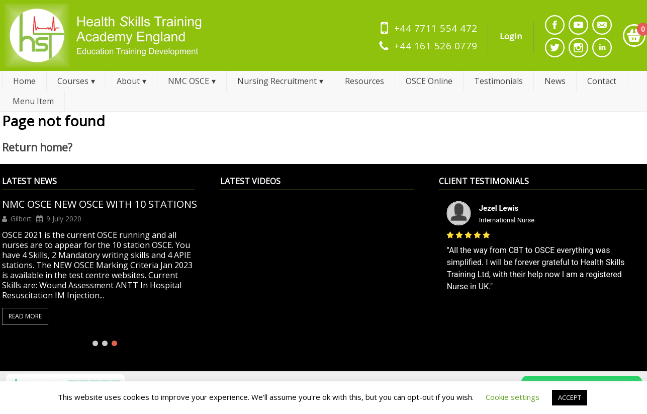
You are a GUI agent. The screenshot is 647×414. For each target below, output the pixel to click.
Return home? (37, 147)
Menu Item (33, 101)
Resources (364, 81)
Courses (72, 81)
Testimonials (498, 81)
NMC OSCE (188, 81)
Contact (601, 81)
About (128, 81)
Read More (25, 316)
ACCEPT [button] (569, 397)
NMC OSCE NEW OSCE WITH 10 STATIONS (99, 204)
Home (24, 81)
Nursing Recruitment (277, 81)
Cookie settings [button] (512, 397)
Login (511, 36)
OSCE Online (429, 81)
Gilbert (21, 219)
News (555, 81)
